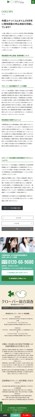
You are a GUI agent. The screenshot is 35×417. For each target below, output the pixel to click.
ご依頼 (26, 415)
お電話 (5, 415)
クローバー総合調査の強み (12, 208)
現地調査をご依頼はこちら (18, 278)
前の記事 (18, 218)
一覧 (16, 229)
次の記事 (16, 223)
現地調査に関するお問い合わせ (18, 273)
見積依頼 (15, 415)
